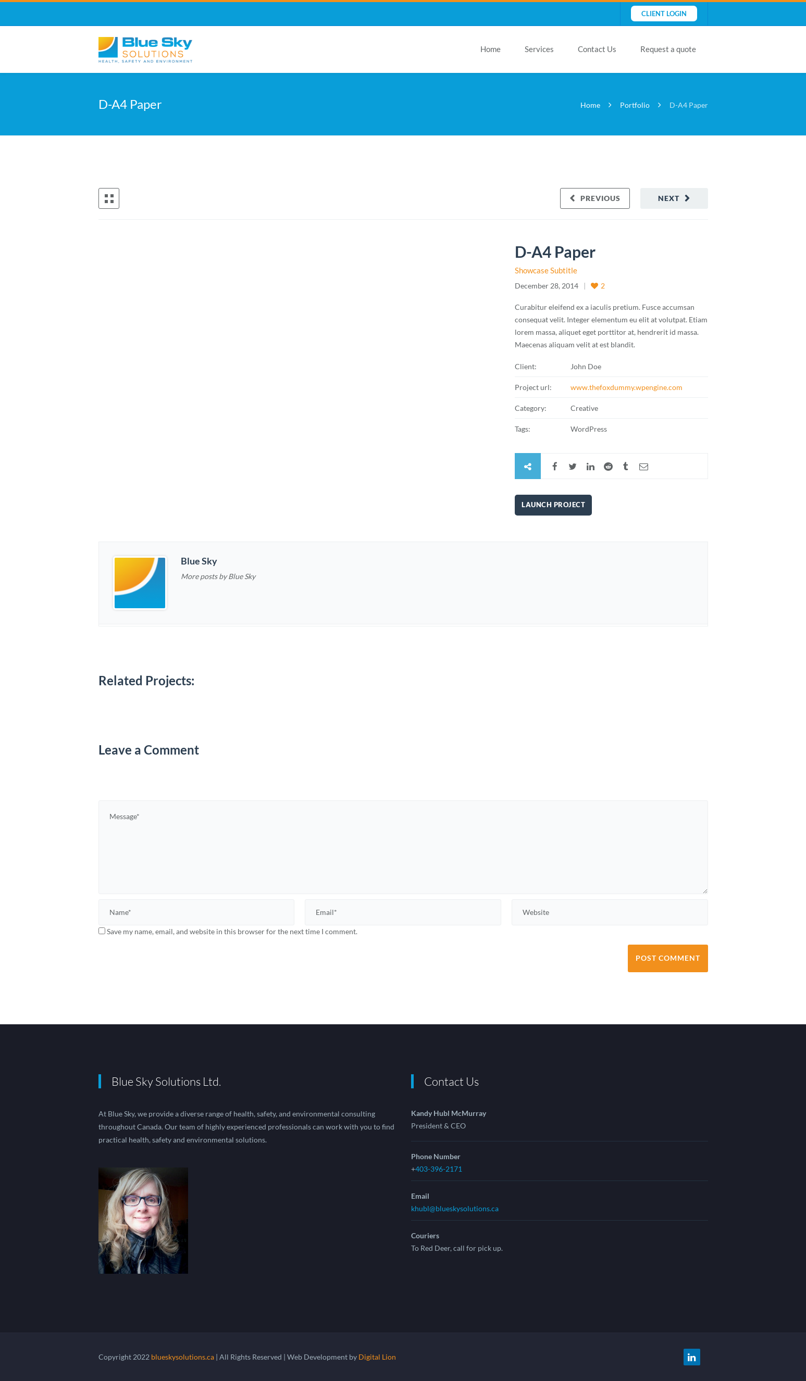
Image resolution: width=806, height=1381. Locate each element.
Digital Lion (377, 1356)
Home (490, 49)
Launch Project (553, 505)
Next (668, 198)
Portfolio (634, 105)
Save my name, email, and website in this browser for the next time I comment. (232, 931)
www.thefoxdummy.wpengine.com (627, 387)
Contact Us (597, 49)
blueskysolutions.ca (182, 1356)
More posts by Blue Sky (218, 576)
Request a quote (668, 49)
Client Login (664, 13)
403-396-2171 (438, 1168)
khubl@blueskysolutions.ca (455, 1208)
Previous (600, 198)
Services (539, 49)
